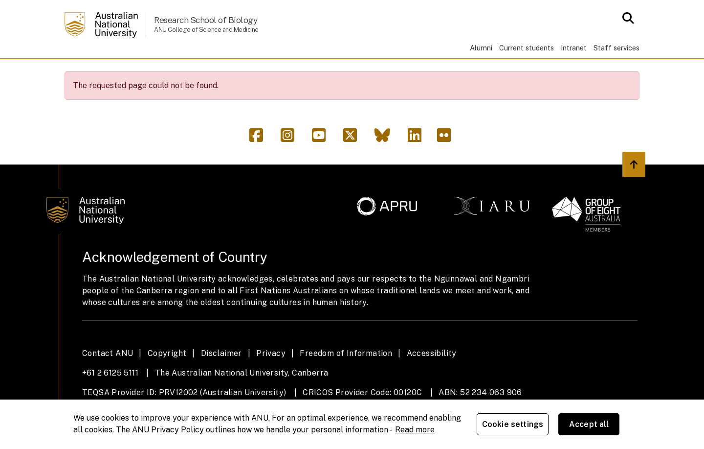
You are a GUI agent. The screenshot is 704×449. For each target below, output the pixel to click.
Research (219, 72)
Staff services (616, 48)
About (120, 72)
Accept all (589, 424)
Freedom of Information (346, 381)
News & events (343, 72)
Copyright (167, 381)
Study (165, 72)
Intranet (574, 48)
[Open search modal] (625, 18)
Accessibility (432, 381)
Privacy (271, 381)
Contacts (522, 72)
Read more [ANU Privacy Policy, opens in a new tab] (415, 429)
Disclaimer (221, 381)
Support (462, 72)
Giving (410, 72)
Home (79, 72)
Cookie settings (512, 424)
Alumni (481, 48)
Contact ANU (107, 381)
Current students (526, 48)
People (276, 72)
